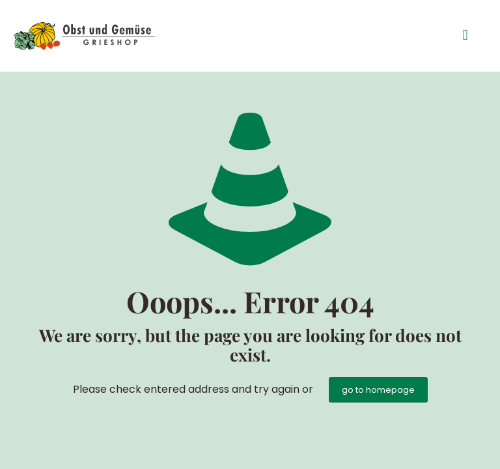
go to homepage (378, 390)
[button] (465, 35)
